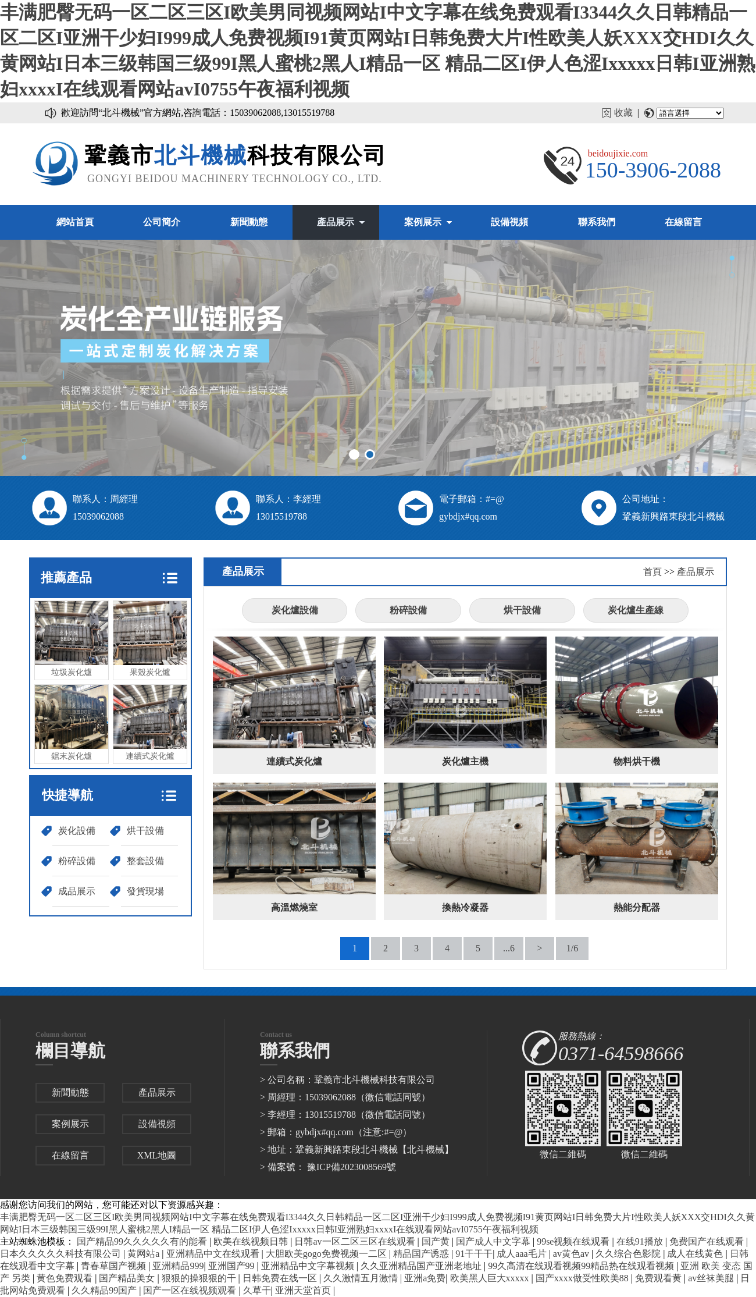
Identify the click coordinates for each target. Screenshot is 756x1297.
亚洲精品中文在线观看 (214, 1254)
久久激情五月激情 (361, 1278)
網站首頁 (75, 222)
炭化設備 (76, 831)
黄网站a (144, 1254)
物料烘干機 (637, 761)
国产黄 (437, 1241)
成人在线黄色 (696, 1254)
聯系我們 (596, 222)
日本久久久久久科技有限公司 (61, 1254)
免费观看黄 (659, 1278)
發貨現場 (145, 891)
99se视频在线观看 (574, 1241)
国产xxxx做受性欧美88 (583, 1278)
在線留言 (683, 222)
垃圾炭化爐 (71, 639)
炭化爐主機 (465, 761)
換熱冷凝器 (465, 907)
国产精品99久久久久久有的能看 (143, 1241)
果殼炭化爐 (150, 639)
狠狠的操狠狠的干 (200, 1278)
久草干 (257, 1290)
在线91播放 (640, 1241)
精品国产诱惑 (422, 1254)
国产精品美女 (128, 1278)
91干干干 (474, 1254)
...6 (509, 948)
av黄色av (572, 1254)
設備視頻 (509, 222)
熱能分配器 (637, 907)
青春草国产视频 (114, 1266)
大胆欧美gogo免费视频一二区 (327, 1254)
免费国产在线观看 (707, 1241)
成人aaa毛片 (522, 1254)
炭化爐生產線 (636, 610)
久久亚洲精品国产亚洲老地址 (422, 1266)
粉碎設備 (76, 861)
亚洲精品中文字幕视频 (308, 1266)
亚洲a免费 (424, 1278)
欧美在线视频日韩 (251, 1241)
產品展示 (335, 222)
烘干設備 (145, 831)
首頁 (652, 572)
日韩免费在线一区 (281, 1278)
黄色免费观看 (66, 1278)
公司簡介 (161, 222)
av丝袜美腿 (712, 1278)
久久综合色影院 (629, 1254)
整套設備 (145, 861)
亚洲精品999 (178, 1266)
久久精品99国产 (105, 1290)
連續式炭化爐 (150, 723)
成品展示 (76, 891)
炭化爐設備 (295, 610)
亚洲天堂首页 (304, 1290)
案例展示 (422, 222)
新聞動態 (249, 222)
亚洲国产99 (232, 1266)
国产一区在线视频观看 (190, 1290)
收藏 (623, 113)
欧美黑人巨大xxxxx (491, 1278)
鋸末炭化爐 (71, 723)
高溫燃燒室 (294, 907)
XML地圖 (157, 1155)
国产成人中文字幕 (494, 1241)
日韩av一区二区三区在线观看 (355, 1241)
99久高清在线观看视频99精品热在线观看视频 (582, 1266)
